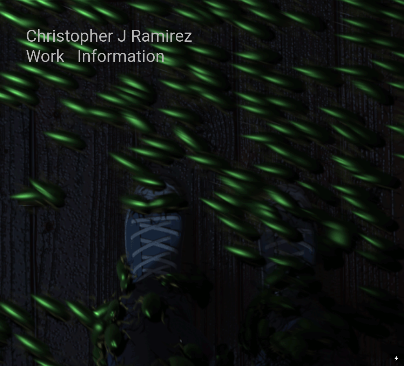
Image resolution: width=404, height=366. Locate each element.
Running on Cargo (396, 328)
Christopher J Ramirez (109, 36)
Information (121, 56)
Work (45, 56)
